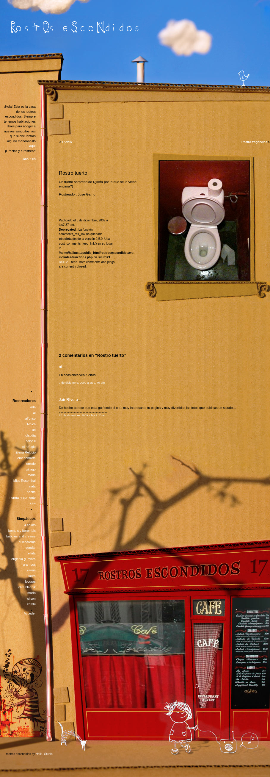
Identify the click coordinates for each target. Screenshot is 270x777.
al (60, 367)
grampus (29, 564)
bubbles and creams (21, 536)
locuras (30, 581)
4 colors (30, 525)
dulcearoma (27, 542)
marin (31, 475)
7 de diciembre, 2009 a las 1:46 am (82, 382)
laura (32, 576)
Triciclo (67, 142)
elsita (32, 553)
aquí (32, 146)
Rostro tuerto (73, 173)
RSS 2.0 (64, 262)
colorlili (31, 441)
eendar (31, 547)
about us (29, 159)
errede (31, 463)
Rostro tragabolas (254, 142)
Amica (31, 424)
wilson (31, 598)
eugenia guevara (23, 559)
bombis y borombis (22, 530)
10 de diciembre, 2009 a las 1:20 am (82, 415)
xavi (33, 503)
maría (31, 593)
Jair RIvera (68, 399)
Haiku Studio (44, 754)
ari (34, 430)
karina (31, 570)
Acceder (30, 613)
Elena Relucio (25, 452)
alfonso (30, 418)
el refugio (29, 446)
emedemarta (26, 458)
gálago (31, 469)
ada (33, 407)
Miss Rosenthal (24, 480)
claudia (30, 435)
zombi (31, 604)
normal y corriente (23, 497)
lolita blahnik (27, 587)
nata (32, 486)
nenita (31, 492)
